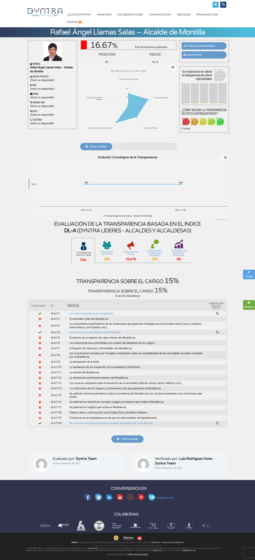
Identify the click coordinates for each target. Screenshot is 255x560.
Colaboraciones (130, 14)
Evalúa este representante (199, 45)
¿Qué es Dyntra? (79, 14)
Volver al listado (96, 146)
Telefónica (155, 542)
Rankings (104, 14)
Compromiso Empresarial (172, 542)
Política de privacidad (137, 554)
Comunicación (160, 14)
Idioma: (74, 22)
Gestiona (184, 14)
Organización (207, 14)
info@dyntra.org (188, 550)
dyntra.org (92, 548)
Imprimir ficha (192, 54)
